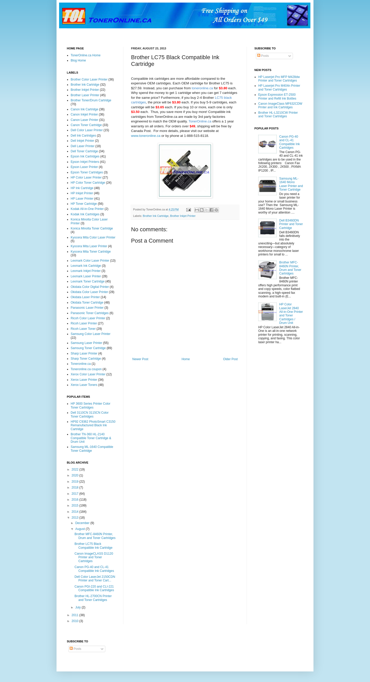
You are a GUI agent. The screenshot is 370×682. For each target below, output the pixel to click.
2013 (75, 517)
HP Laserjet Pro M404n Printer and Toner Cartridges (279, 87)
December (82, 523)
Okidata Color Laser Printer (89, 292)
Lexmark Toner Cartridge (88, 281)
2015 (75, 505)
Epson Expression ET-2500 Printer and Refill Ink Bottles (277, 96)
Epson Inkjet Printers (85, 162)
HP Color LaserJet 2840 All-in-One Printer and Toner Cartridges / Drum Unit (291, 314)
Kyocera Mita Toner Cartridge (91, 251)
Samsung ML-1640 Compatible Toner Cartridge (92, 448)
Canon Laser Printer (84, 120)
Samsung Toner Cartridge (88, 348)
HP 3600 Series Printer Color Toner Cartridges (90, 405)
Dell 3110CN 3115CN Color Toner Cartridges (89, 414)
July (78, 607)
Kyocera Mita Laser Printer (89, 246)
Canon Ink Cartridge (84, 109)
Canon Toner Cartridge (86, 125)
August (80, 529)
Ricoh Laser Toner (83, 329)
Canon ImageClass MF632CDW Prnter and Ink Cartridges (280, 105)
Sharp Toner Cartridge (86, 358)
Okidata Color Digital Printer (90, 287)
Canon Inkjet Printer (84, 114)
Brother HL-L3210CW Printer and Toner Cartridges (278, 114)
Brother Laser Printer (85, 95)
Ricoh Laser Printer (84, 323)
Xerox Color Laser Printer (88, 374)
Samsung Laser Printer (86, 343)
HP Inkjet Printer (82, 193)
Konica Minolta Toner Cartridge (92, 228)
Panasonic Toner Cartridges (90, 313)
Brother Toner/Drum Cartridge (91, 100)
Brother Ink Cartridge (156, 215)
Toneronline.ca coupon (86, 369)
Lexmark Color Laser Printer (90, 260)
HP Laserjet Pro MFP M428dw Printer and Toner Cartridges (279, 78)
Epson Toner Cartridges (87, 172)
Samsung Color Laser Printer (90, 334)
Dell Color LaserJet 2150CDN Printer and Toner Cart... (95, 578)
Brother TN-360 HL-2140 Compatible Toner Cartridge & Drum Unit (91, 438)
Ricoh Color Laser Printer (88, 318)
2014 (75, 511)
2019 (75, 481)
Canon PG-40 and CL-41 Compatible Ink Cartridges (94, 568)
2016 (75, 499)
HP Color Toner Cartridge (88, 182)
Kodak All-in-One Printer (87, 209)
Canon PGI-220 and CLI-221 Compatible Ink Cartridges (94, 588)
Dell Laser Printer (83, 146)
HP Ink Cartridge (82, 188)
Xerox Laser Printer (84, 380)
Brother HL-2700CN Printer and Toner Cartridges (93, 597)
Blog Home (78, 60)
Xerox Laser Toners (84, 385)
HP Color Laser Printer (86, 177)
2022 (75, 469)
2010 (75, 621)
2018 (75, 487)
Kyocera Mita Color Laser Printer (93, 237)
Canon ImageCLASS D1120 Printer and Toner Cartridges (94, 557)
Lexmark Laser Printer (86, 276)
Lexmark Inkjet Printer (86, 271)
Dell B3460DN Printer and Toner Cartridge (291, 224)
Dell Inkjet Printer (82, 141)
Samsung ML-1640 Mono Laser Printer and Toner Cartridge (291, 184)
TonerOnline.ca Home (85, 55)
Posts (263, 56)
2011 (75, 615)
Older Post (230, 359)
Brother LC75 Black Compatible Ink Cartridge (94, 545)
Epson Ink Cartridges (85, 156)
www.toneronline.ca (145, 136)
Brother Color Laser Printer (89, 79)
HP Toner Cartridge (84, 204)
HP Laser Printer (82, 198)
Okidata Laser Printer (85, 297)
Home (186, 359)
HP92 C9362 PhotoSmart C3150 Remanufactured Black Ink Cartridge (93, 425)
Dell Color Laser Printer (87, 130)
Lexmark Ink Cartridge (86, 266)
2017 (75, 493)
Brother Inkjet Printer (183, 215)
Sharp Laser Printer (84, 353)
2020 (75, 475)
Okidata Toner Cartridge (87, 302)
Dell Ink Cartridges (83, 135)
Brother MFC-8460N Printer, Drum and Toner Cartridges (95, 535)
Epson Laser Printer (84, 167)
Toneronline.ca (81, 364)
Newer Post (140, 359)
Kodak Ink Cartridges (85, 214)
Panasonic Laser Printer (87, 307)
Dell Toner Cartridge (84, 151)
